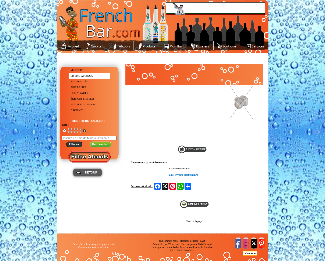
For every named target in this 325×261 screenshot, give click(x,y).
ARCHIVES (77, 110)
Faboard (207, 244)
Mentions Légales (189, 240)
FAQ (202, 240)
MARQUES (77, 70)
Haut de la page (194, 221)
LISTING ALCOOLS (82, 75)
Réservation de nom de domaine (196, 247)
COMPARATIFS (79, 93)
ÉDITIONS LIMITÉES (83, 98)
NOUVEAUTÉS (79, 81)
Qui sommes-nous (168, 240)
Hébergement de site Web (164, 247)
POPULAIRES (78, 87)
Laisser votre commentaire (183, 174)
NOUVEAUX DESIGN (83, 104)
